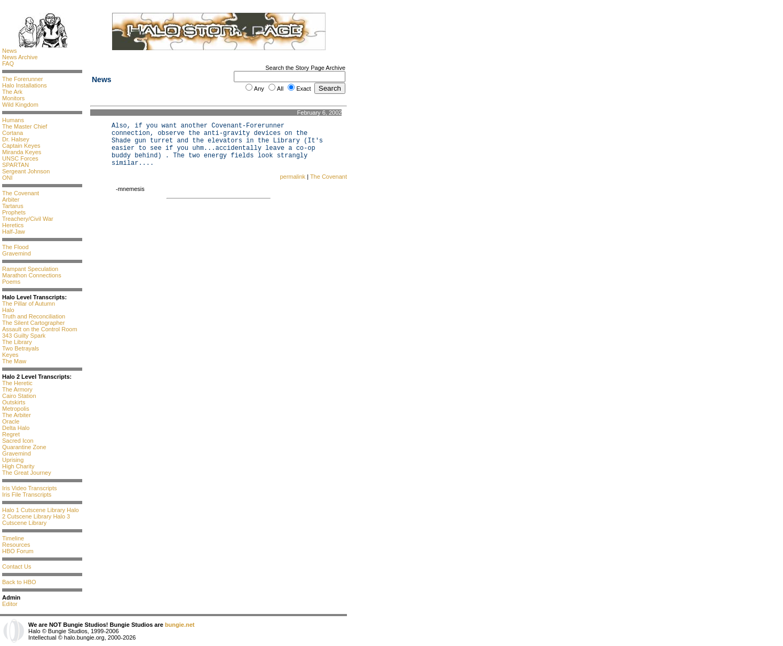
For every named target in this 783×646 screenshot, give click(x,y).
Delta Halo (15, 428)
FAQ (8, 63)
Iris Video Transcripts (29, 488)
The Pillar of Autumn (28, 303)
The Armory (17, 389)
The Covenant (20, 193)
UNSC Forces (20, 158)
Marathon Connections (31, 275)
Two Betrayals (20, 348)
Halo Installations (24, 85)
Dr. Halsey (15, 139)
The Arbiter (16, 415)
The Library (17, 342)
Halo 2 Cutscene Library (40, 513)
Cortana (12, 133)
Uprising (12, 460)
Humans (13, 120)
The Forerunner (22, 79)
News (9, 50)
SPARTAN (15, 165)
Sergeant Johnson (26, 171)
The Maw (14, 361)
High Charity (18, 466)
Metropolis (15, 408)
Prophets (14, 212)
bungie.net (180, 624)
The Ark (12, 92)
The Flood (15, 247)
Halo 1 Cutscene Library (33, 510)
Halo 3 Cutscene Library (36, 519)
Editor (10, 604)
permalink (292, 176)
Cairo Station (19, 396)
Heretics (12, 225)
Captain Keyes (21, 145)
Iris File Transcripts (26, 494)
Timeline (13, 538)
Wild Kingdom (20, 104)
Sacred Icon (18, 440)
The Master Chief (24, 126)
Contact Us (16, 566)
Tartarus (12, 206)
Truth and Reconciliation (33, 316)
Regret (11, 434)
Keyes (10, 355)
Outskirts (13, 402)
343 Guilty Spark (23, 335)
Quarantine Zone (24, 447)
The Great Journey (26, 472)
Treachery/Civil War (27, 219)
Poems (11, 281)
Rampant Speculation (30, 269)
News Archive (20, 57)
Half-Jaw (13, 231)
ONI (7, 177)
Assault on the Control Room (39, 329)
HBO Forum (18, 551)
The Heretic (17, 383)
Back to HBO (19, 582)
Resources (16, 544)
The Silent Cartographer (33, 323)
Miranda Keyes (21, 152)
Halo (8, 310)
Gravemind (16, 253)
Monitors (13, 98)
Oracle (10, 421)
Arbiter (10, 199)
